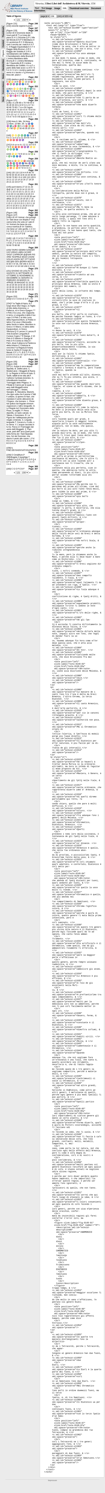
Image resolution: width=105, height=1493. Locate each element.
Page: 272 (33, 296)
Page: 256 (33, 119)
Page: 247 (33, 28)
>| (71, 16)
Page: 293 (33, 452)
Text (37, 8)
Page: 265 (33, 213)
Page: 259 (33, 158)
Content (3, 43)
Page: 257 (33, 133)
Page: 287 (33, 364)
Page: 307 (33, 469)
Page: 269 (33, 247)
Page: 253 (33, 86)
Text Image (47, 8)
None (3, 99)
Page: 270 (33, 268)
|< (46, 16)
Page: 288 (33, 445)
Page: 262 (33, 210)
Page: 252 (33, 77)
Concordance (3, 87)
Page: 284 (33, 362)
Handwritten (3, 65)
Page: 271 (33, 294)
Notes (3, 76)
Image (57, 8)
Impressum (52, 1480)
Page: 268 (33, 236)
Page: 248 (33, 30)
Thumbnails (3, 31)
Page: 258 (33, 142)
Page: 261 (33, 184)
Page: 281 (33, 359)
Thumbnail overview (78, 8)
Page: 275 (33, 301)
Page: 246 (33, 23)
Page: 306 (33, 466)
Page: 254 (33, 98)
